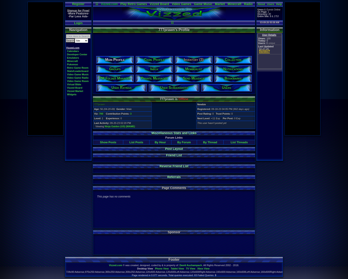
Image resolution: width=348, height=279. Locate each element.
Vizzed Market (75, 91)
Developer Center (77, 54)
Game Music (203, 4)
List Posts (136, 142)
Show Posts (108, 142)
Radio (248, 4)
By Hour (160, 142)
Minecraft (234, 4)
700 (101, 113)
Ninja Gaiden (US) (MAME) (120, 126)
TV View (190, 268)
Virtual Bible (74, 84)
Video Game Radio (78, 77)
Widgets (72, 94)
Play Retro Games (133, 4)
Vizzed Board (159, 4)
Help (279, 4)
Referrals (174, 177)
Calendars (73, 51)
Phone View (162, 268)
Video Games (181, 4)
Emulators (73, 57)
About (261, 4)
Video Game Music (78, 74)
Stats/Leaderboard (78, 71)
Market (220, 4)
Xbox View (203, 268)
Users (270, 4)
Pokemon (72, 64)
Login (78, 23)
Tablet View (177, 268)
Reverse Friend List (174, 166)
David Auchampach (191, 265)
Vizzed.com (109, 4)
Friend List (174, 155)
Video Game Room (78, 81)
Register (78, 4)
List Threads (239, 142)
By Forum (184, 142)
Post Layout (174, 149)
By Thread (210, 142)
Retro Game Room (78, 67)
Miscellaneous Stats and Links (173, 133)
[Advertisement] (45, 68)
